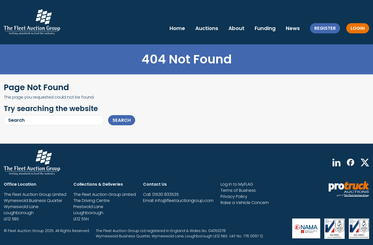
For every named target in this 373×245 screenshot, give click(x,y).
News (293, 28)
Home (177, 28)
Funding (265, 28)
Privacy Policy (234, 196)
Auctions (206, 28)
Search (121, 120)
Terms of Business (238, 190)
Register (325, 28)
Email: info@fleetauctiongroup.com (178, 200)
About (236, 28)
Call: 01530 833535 (161, 194)
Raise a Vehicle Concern (245, 203)
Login (358, 28)
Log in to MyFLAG (237, 184)
